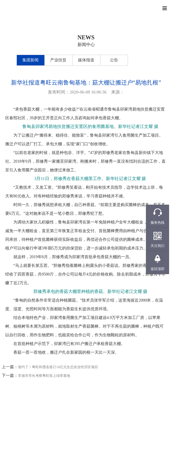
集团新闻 (30, 60)
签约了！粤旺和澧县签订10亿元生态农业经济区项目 (58, 367)
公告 (114, 60)
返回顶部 (157, 269)
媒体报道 (86, 60)
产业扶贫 (58, 60)
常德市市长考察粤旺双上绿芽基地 (44, 376)
